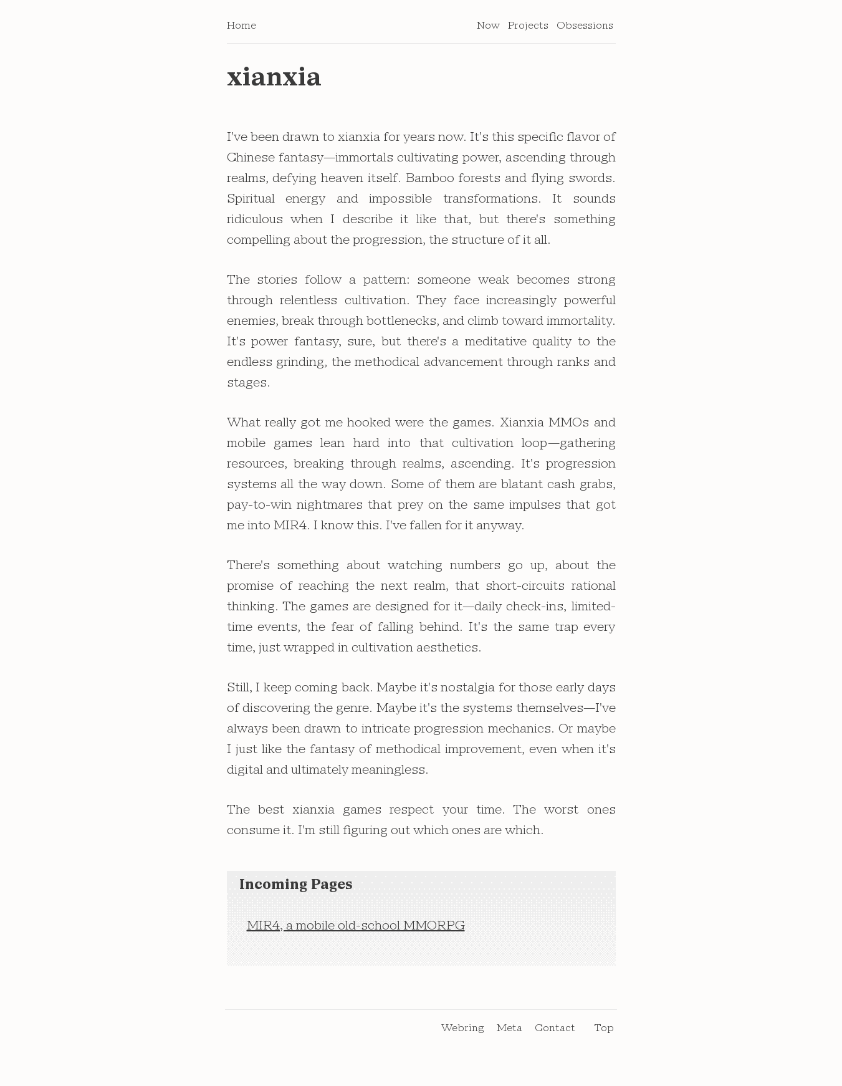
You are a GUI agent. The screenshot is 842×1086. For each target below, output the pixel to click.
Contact (555, 1032)
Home (241, 30)
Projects (528, 30)
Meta (509, 1032)
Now (488, 30)
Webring (462, 1032)
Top (604, 1032)
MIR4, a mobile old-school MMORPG (356, 930)
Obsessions (585, 30)
